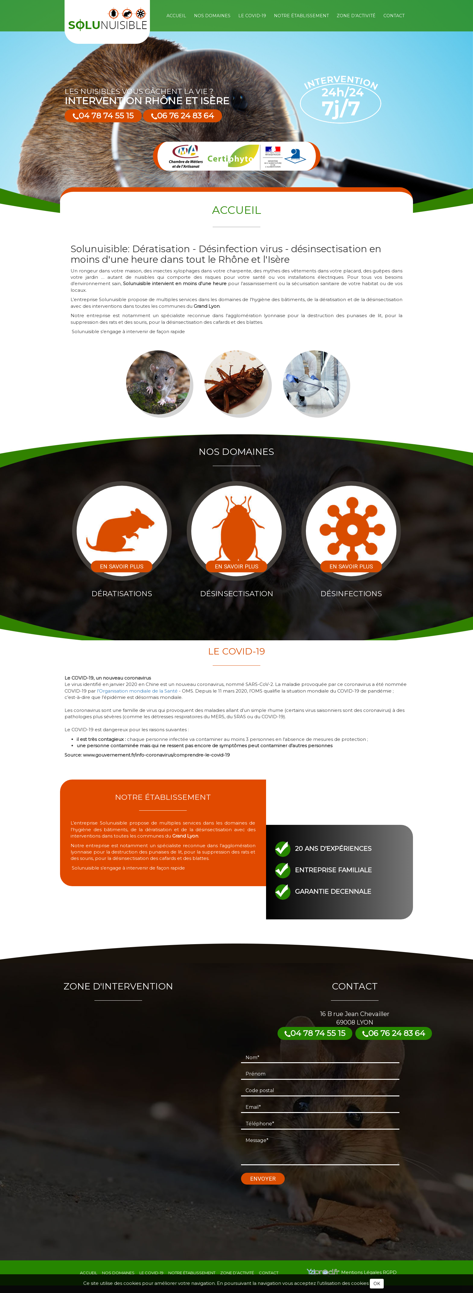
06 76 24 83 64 (182, 116)
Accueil (176, 15)
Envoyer (263, 1178)
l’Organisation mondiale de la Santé (137, 691)
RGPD (390, 1272)
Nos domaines (212, 15)
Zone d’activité (356, 15)
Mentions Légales (362, 1272)
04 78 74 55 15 (103, 116)
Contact (394, 15)
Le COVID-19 (252, 15)
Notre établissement (301, 15)
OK (376, 1283)
